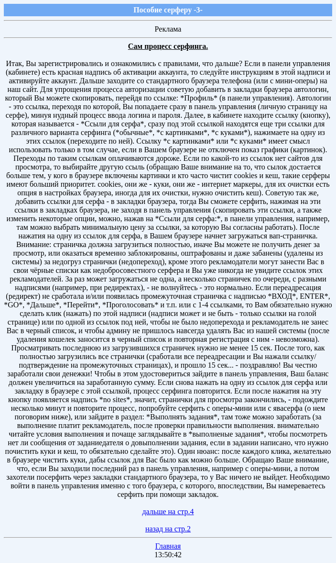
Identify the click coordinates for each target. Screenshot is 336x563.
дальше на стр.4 (168, 511)
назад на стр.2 (168, 529)
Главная (168, 546)
